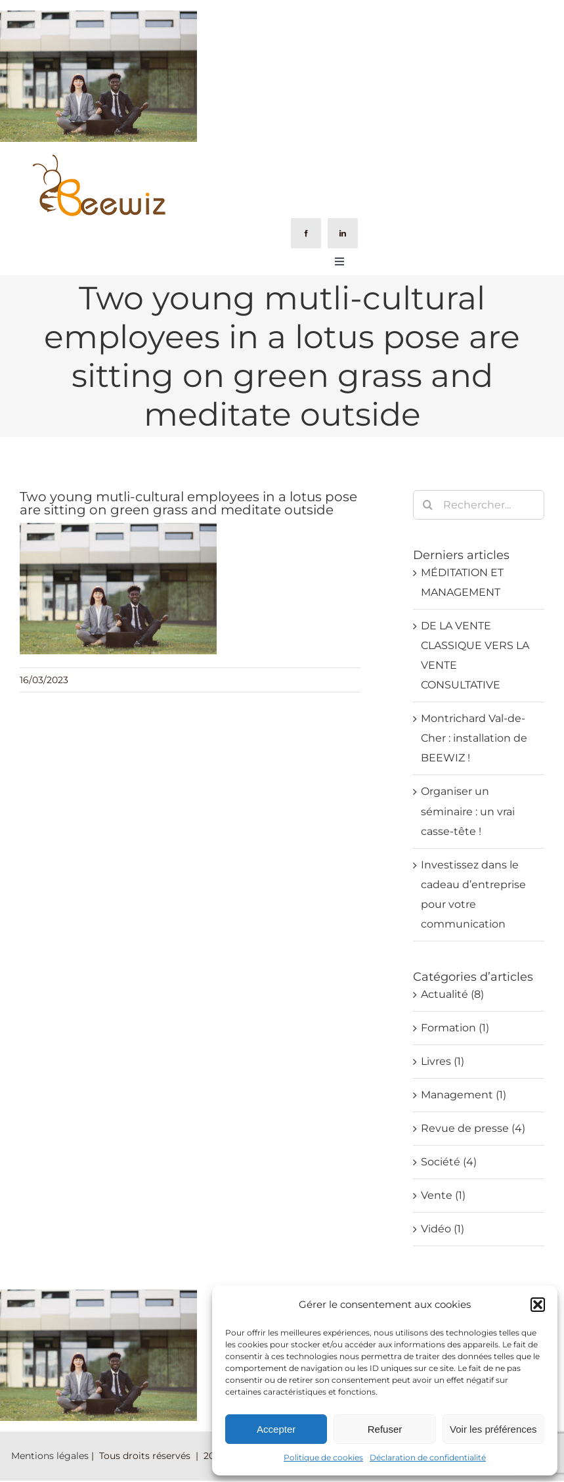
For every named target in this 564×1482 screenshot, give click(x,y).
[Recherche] (428, 505)
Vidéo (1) (442, 1229)
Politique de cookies (323, 1457)
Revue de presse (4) (473, 1128)
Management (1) (463, 1095)
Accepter (276, 1429)
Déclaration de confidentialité (428, 1457)
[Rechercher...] (478, 505)
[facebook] (306, 233)
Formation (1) (455, 1028)
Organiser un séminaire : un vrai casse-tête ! (468, 811)
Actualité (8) (452, 994)
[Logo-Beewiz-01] (98, 157)
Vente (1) (443, 1195)
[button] (537, 1304)
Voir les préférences (493, 1429)
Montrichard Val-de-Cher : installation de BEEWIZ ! (474, 738)
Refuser (385, 1429)
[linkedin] (343, 233)
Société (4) (449, 1162)
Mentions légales (50, 1456)
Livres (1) (442, 1061)
